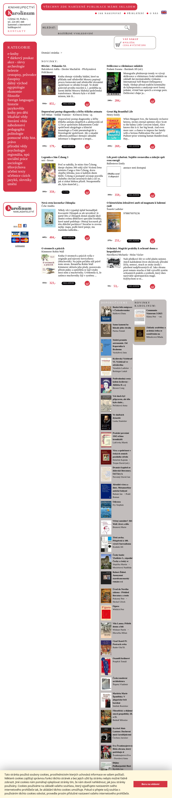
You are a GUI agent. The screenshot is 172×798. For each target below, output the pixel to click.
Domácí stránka (50, 52)
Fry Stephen (118, 505)
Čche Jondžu (48, 205)
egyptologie (16, 87)
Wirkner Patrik (119, 630)
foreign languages (21, 100)
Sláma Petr (151, 316)
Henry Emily (113, 114)
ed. (160, 316)
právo (12, 142)
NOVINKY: (49, 61)
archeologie (16, 66)
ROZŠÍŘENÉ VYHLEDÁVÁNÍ (75, 33)
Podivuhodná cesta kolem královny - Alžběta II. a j (122, 381)
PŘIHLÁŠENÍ (135, 13)
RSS (17, 227)
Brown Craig (118, 388)
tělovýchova (16, 167)
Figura (116, 606)
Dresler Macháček (71, 69)
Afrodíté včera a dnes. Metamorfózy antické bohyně (122, 487)
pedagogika (16, 129)
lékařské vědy (18, 117)
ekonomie (15, 92)
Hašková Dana (119, 313)
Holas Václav (137, 254)
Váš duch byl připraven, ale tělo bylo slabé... (121, 399)
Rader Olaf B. (119, 647)
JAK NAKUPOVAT (109, 13)
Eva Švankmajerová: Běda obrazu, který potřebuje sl (123, 749)
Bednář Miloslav (120, 720)
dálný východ (17, 83)
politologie (15, 134)
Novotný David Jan (121, 477)
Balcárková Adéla (50, 69)
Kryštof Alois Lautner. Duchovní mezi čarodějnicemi (122, 731)
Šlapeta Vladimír (120, 684)
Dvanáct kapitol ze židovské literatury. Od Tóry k (122, 470)
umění (12, 184)
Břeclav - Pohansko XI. (54, 66)
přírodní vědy (17, 146)
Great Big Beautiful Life (120, 111)
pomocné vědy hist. (22, 138)
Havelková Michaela (117, 254)
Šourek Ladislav (115, 209)
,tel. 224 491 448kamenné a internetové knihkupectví (19, 23)
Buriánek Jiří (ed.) (133, 69)
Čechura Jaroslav (120, 738)
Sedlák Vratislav (62, 114)
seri (43, 160)
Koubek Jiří (118, 547)
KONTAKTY (17, 31)
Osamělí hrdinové (121, 658)
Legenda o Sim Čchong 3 (54, 157)
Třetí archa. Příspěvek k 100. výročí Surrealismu (122, 540)
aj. (91, 114)
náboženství (16, 125)
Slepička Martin (120, 564)
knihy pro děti (18, 113)
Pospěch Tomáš (120, 661)
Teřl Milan (46, 114)
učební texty (16, 171)
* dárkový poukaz (21, 58)
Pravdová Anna (121, 758)
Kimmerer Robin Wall (52, 251)
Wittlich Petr (118, 609)
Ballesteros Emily (116, 163)
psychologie (16, 150)
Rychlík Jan (118, 769)
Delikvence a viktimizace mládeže (125, 66)
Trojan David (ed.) (121, 463)
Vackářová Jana (120, 352)
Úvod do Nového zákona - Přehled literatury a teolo (121, 592)
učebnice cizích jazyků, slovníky (20, 178)
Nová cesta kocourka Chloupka (58, 202)
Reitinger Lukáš (120, 371)
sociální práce (18, 159)
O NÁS (154, 13)
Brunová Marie (119, 527)
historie (13, 104)
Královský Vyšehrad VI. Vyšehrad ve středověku (122, 361)
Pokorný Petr (118, 599)
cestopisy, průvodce (22, 75)
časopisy (14, 79)
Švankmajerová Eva (122, 755)
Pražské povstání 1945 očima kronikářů (121, 436)
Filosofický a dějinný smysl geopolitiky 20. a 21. (123, 714)
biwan (50, 160)
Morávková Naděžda (122, 567)
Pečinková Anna (120, 405)
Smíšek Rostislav (120, 706)
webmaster (20, 246)
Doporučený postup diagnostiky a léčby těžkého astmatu (71, 111)
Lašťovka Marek (120, 442)
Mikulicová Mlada (154, 337)
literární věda (17, 121)
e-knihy (13, 54)
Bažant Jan (117, 494)
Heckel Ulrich (119, 602)
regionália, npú (18, 155)
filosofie (14, 96)
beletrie (13, 71)
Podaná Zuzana (114, 69)
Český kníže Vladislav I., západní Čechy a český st (122, 558)
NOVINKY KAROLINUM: (145, 304)
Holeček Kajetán (120, 460)
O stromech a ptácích (52, 248)
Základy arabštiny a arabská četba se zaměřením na (156, 330)
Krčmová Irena (80, 114)
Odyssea (117, 502)
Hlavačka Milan (120, 633)
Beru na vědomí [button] (150, 784)
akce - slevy (16, 62)
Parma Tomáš (119, 331)
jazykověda (16, 108)
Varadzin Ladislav (121, 368)
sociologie (15, 163)
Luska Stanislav (120, 421)
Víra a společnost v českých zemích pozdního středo (122, 453)
